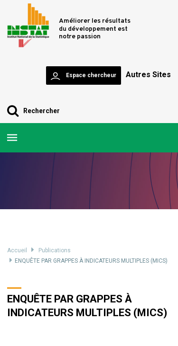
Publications (54, 250)
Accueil (17, 250)
